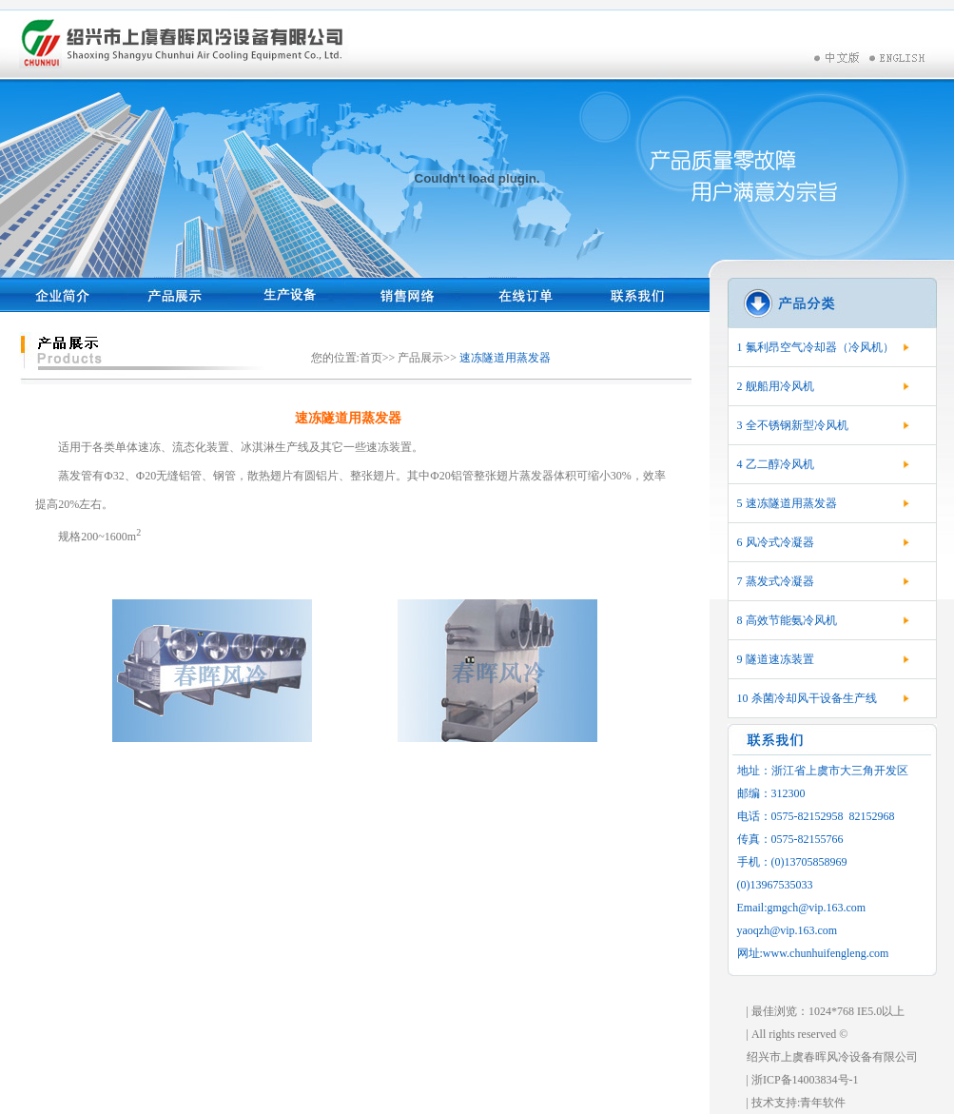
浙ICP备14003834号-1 (805, 1079)
